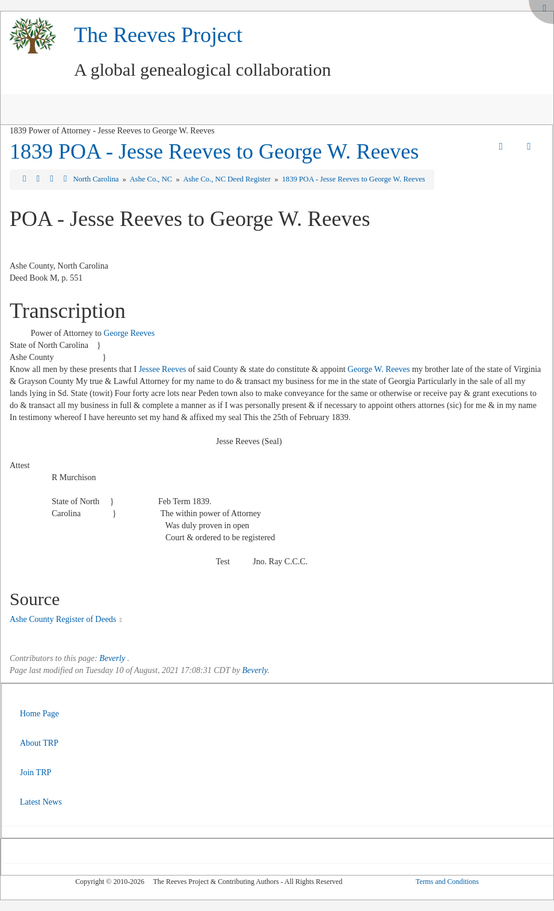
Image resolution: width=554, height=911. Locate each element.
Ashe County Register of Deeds (63, 619)
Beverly (112, 658)
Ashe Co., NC (151, 179)
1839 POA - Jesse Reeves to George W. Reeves (214, 151)
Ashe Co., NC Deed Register (227, 179)
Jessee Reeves (162, 369)
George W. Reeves (379, 369)
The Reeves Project (158, 35)
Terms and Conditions (447, 881)
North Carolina (96, 179)
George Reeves (129, 333)
